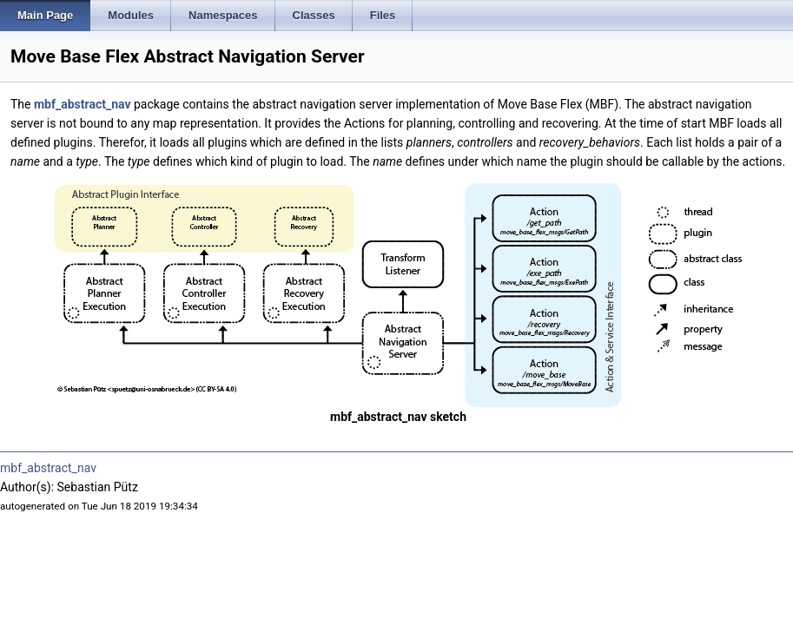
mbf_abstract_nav (82, 104)
